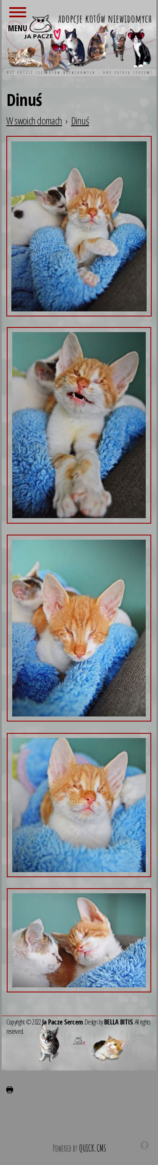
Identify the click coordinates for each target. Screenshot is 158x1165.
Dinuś (80, 120)
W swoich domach (34, 120)
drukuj (9, 1090)
